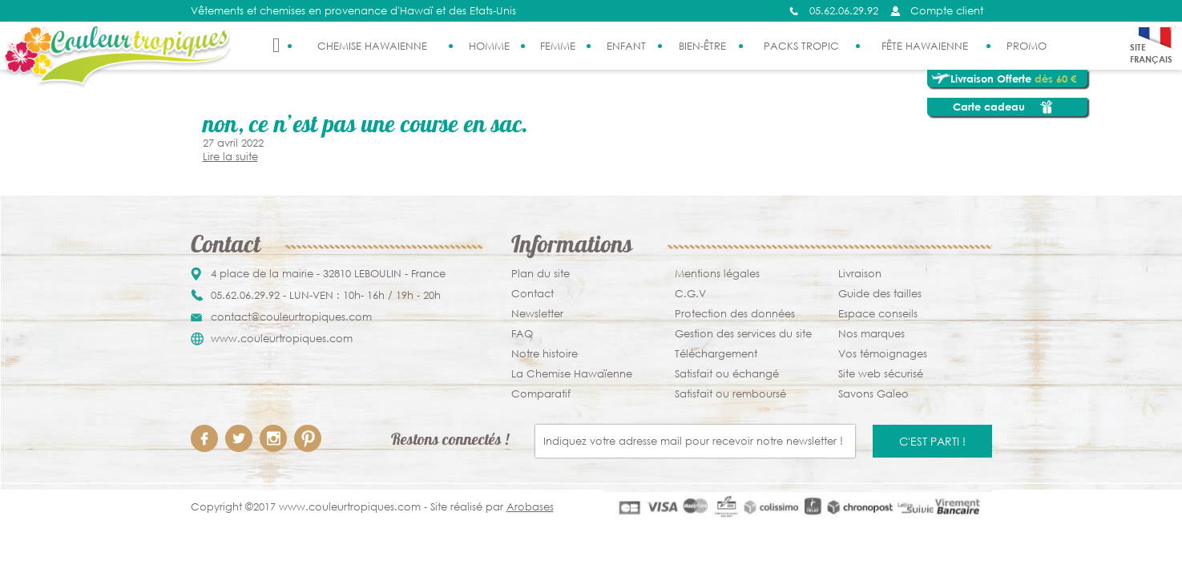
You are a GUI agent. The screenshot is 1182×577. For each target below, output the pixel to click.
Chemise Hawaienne (372, 46)
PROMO (1027, 46)
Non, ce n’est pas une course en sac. (365, 127)
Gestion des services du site (743, 334)
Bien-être (702, 46)
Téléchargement (716, 354)
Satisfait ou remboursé (730, 394)
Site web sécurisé (880, 374)
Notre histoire (544, 354)
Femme (557, 46)
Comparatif (541, 394)
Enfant (626, 46)
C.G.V (690, 294)
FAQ (522, 334)
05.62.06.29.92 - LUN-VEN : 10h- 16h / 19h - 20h (326, 295)
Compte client (946, 11)
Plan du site (540, 273)
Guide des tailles (880, 294)
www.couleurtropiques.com (282, 338)
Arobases (530, 507)
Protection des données (735, 314)
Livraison (859, 273)
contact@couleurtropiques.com (291, 317)
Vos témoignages (882, 354)
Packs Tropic (801, 46)
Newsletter (537, 314)
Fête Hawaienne (924, 46)
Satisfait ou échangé (727, 374)
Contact (532, 294)
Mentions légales (717, 273)
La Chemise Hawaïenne (571, 374)
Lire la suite (230, 156)
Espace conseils (878, 314)
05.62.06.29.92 (843, 11)
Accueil (276, 46)
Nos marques (871, 334)
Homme (489, 46)
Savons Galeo (873, 394)
